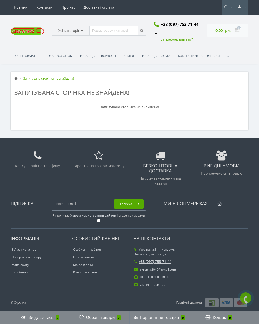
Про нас (21, 7)
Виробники (20, 272)
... (228, 56)
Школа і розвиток (57, 56)
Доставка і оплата (52, 7)
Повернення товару (26, 257)
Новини (83, 7)
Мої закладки (83, 264)
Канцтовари (24, 56)
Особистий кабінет (87, 249)
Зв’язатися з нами (25, 249)
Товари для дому (156, 56)
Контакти (107, 7)
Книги (129, 56)
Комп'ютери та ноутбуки (199, 56)
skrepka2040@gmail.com (155, 269)
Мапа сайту (20, 264)
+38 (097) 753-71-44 (152, 261)
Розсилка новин (85, 272)
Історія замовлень (86, 257)
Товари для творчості (98, 56)
